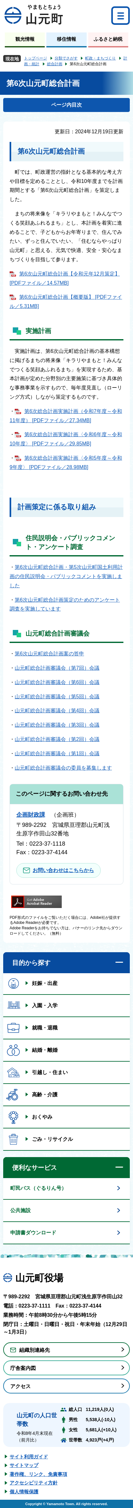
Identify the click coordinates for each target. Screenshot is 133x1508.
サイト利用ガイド (29, 1456)
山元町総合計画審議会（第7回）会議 (57, 668)
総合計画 (54, 64)
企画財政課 (30, 815)
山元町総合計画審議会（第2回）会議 (57, 739)
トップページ (35, 58)
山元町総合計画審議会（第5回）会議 (57, 696)
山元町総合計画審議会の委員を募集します (63, 768)
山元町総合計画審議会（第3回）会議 (57, 725)
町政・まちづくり (100, 58)
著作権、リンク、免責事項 (38, 1474)
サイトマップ (24, 1465)
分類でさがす (66, 58)
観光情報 (25, 39)
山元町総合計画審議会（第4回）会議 (57, 710)
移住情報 (66, 39)
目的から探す (31, 962)
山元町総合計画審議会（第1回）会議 (57, 753)
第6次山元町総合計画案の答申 (49, 653)
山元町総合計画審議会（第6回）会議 (57, 682)
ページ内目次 (66, 105)
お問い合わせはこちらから (63, 870)
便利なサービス (34, 1167)
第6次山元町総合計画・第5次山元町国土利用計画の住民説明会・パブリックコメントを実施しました (66, 576)
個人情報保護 (24, 1491)
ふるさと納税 (108, 39)
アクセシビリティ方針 (34, 1482)
